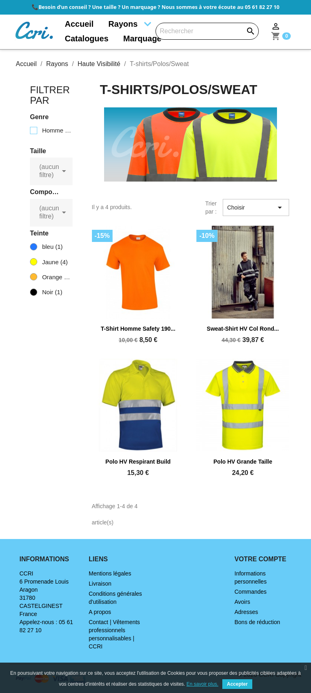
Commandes (250, 591)
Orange (57, 277)
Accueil (79, 23)
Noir (52, 292)
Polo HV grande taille (242, 461)
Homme (57, 130)
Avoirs (242, 602)
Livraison (100, 583)
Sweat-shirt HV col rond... (243, 328)
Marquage (142, 38)
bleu (52, 246)
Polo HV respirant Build (137, 461)
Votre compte (260, 559)
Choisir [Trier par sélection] (256, 207)
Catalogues (87, 38)
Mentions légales (110, 573)
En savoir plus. (203, 684)
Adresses (246, 612)
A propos (100, 612)
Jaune (55, 262)
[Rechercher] (207, 31)
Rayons (123, 23)
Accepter (237, 684)
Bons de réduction (257, 622)
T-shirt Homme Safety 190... (138, 328)
